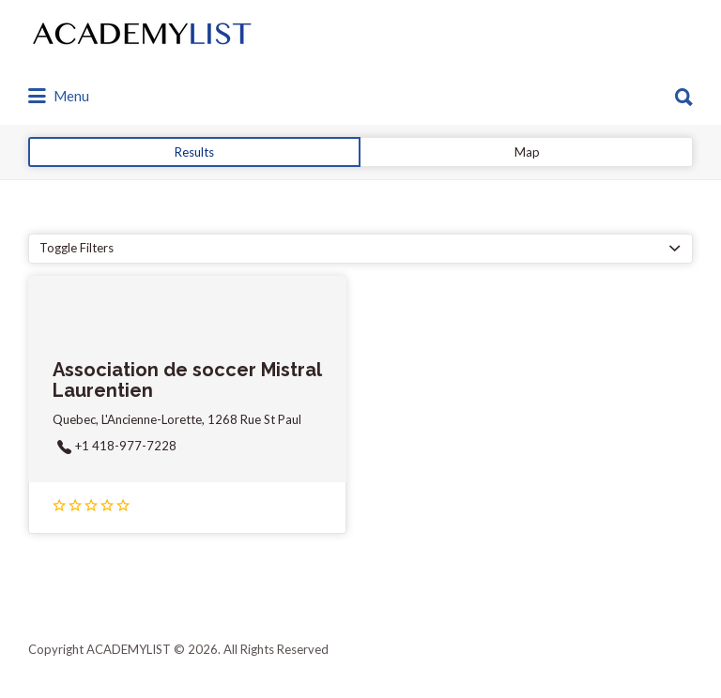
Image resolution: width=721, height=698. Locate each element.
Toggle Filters (76, 247)
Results (194, 151)
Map (527, 151)
